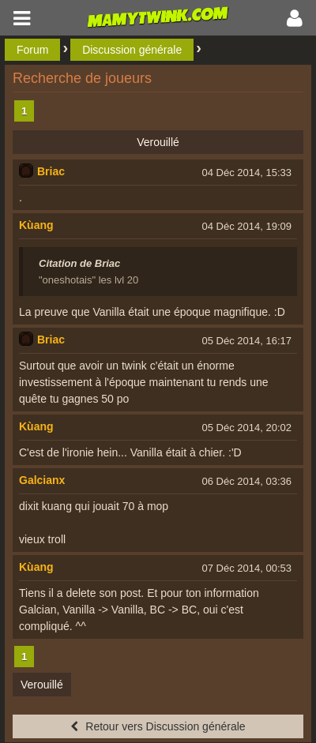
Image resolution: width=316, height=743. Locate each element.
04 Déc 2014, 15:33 (247, 172)
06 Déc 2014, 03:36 (247, 481)
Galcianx (42, 480)
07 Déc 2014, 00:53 (247, 568)
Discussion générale (132, 49)
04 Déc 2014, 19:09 (247, 226)
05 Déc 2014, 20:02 (247, 427)
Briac (51, 171)
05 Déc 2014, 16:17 (247, 341)
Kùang (36, 225)
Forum (32, 49)
